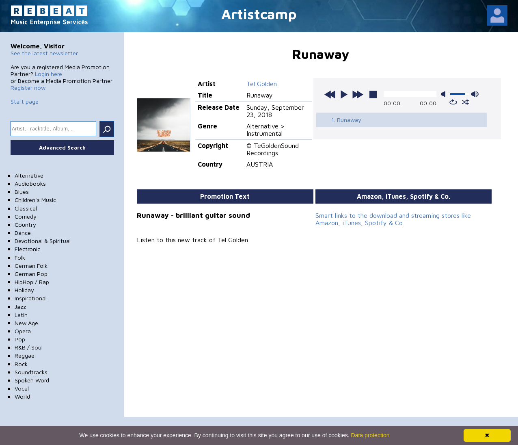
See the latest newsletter (44, 53)
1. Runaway (346, 119)
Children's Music (35, 199)
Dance (23, 232)
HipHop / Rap (32, 281)
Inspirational (31, 298)
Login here (48, 73)
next (357, 94)
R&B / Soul (29, 347)
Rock (21, 363)
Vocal (22, 388)
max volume (475, 94)
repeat (453, 102)
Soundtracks (31, 372)
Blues (22, 191)
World (22, 396)
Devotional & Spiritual (43, 240)
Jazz (20, 306)
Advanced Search (62, 147)
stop (373, 94)
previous (330, 94)
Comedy (26, 216)
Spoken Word (32, 380)
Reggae (25, 355)
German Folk (31, 265)
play (344, 94)
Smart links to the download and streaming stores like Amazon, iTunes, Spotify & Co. (393, 219)
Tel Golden (261, 83)
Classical (26, 208)
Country (25, 224)
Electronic (27, 248)
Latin (21, 314)
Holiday (24, 290)
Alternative (29, 175)
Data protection (370, 435)
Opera (23, 331)
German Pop (31, 273)
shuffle (465, 102)
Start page (25, 101)
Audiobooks (30, 183)
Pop (20, 339)
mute (445, 94)
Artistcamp (259, 13)
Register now (28, 87)
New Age (26, 322)
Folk (20, 257)
